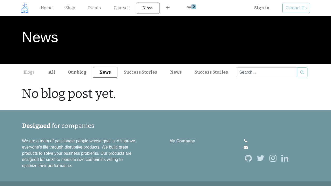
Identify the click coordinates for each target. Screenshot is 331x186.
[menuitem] (48, 8)
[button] (169, 8)
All (51, 72)
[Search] (302, 72)
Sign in (261, 7)
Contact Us (295, 7)
